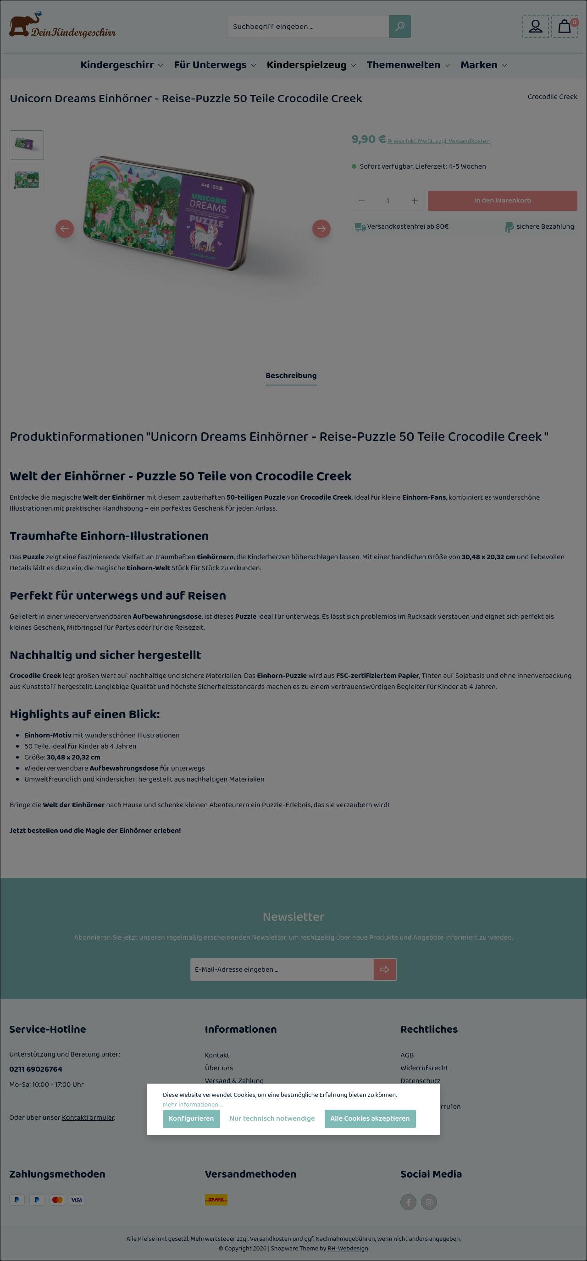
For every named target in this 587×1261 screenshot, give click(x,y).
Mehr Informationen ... (192, 1105)
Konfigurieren (191, 1118)
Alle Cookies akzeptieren (370, 1118)
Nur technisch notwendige (272, 1118)
